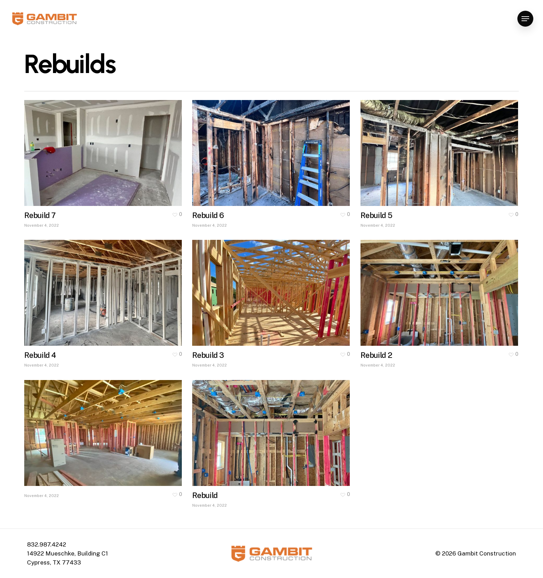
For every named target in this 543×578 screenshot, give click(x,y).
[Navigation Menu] (525, 18)
